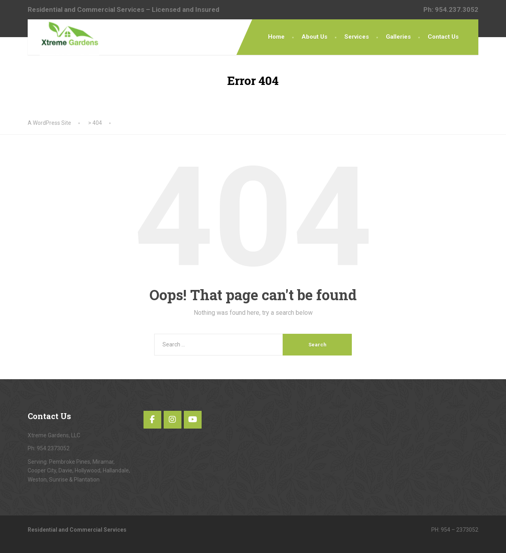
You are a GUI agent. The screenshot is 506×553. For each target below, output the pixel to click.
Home (276, 36)
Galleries (398, 36)
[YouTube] (193, 420)
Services (356, 36)
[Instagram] (172, 420)
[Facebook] (152, 420)
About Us (314, 36)
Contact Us (443, 36)
